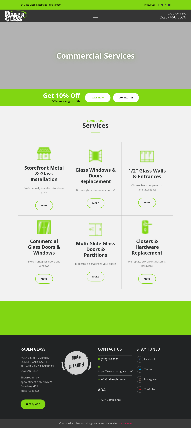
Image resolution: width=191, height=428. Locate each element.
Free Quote (33, 404)
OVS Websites (125, 423)
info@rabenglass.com (113, 379)
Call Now (98, 97)
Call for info (177, 13)
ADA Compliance (111, 400)
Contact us (126, 97)
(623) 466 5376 (109, 359)
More (44, 205)
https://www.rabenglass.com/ (115, 371)
